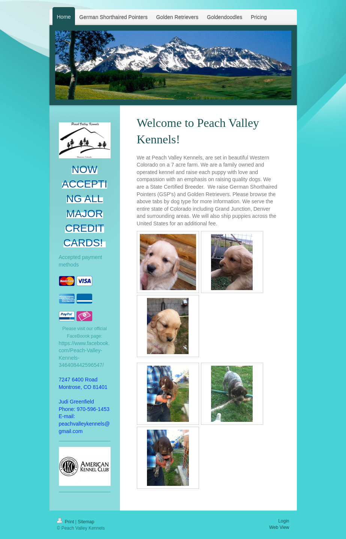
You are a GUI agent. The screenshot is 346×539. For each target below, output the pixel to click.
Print (66, 521)
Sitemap (86, 521)
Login (283, 521)
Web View (279, 527)
